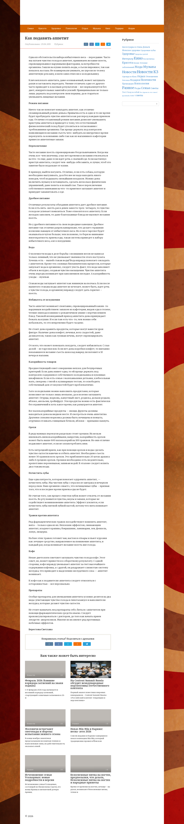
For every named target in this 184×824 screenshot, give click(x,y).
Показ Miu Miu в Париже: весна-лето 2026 (86, 730)
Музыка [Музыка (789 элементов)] (149, 67)
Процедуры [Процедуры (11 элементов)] (128, 84)
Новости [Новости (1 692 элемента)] (129, 72)
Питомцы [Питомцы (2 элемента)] (126, 80)
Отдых (85, 28)
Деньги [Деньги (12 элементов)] (146, 47)
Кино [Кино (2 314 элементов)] (138, 58)
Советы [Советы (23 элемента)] (154, 88)
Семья (30, 28)
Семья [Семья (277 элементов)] (145, 88)
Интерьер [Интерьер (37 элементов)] (127, 58)
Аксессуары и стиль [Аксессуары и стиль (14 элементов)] (132, 47)
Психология (71, 28)
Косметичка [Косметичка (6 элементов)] (148, 59)
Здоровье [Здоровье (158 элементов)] (128, 53)
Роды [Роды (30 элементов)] (138, 88)
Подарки (119, 28)
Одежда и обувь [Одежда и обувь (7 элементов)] (129, 77)
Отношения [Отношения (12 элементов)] (152, 76)
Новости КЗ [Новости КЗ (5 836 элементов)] (147, 72)
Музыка (97, 28)
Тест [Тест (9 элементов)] (124, 92)
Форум (131, 28)
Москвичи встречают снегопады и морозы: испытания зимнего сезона (42, 731)
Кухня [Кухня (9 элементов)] (136, 63)
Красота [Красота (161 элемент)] (127, 62)
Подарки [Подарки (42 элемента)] (135, 80)
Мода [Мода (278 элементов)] (139, 67)
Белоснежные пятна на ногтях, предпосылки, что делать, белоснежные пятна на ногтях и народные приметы (90, 778)
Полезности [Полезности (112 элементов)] (148, 79)
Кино (108, 28)
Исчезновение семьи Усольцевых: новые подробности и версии (39, 777)
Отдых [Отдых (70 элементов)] (141, 76)
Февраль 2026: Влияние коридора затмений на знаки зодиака (44, 683)
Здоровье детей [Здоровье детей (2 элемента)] (141, 54)
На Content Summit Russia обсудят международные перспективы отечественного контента (89, 684)
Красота (42, 28)
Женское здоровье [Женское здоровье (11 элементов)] (131, 50)
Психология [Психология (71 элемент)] (141, 83)
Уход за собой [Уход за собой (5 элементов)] (133, 92)
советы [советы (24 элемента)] (139, 95)
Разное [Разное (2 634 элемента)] (128, 88)
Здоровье (56, 28)
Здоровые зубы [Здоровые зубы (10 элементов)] (148, 50)
